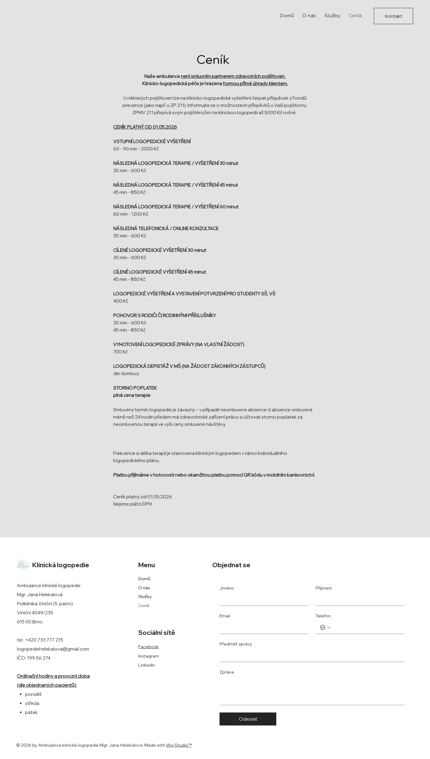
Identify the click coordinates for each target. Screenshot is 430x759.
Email (225, 616)
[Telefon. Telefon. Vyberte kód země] (325, 627)
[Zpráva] (312, 691)
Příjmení (324, 588)
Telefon (323, 616)
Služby (145, 596)
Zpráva (227, 672)
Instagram (148, 656)
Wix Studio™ (179, 745)
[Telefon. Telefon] (366, 628)
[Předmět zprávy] (310, 656)
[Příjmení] (358, 599)
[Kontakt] (393, 16)
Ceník (144, 605)
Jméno (227, 588)
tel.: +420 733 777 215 (40, 640)
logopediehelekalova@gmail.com (53, 649)
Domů (144, 578)
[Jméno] (262, 599)
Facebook (148, 646)
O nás (144, 587)
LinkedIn (146, 665)
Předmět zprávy (236, 644)
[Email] (262, 628)
